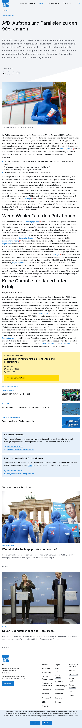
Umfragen (56, 254)
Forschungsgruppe (31, 222)
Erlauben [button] (47, 723)
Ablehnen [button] (35, 723)
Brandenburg (66, 343)
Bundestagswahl (8, 338)
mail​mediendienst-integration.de (20, 449)
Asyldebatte (7, 244)
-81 (24, 679)
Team (30, 465)
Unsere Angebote (53, 3)
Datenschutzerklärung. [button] (44, 718)
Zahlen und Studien (26, 3)
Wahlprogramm (65, 149)
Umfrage (27, 199)
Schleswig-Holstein (26, 238)
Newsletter (7, 683)
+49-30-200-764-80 (12, 679)
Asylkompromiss (19, 263)
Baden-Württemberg (10, 241)
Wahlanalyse (43, 313)
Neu (27, 313)
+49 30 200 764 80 (15, 446)
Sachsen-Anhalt (48, 343)
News (41, 3)
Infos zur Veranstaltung (16, 378)
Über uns (66, 3)
